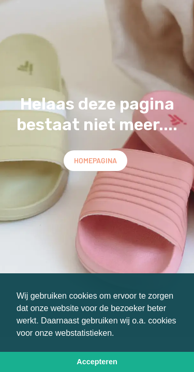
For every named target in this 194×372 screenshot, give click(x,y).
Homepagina (95, 160)
